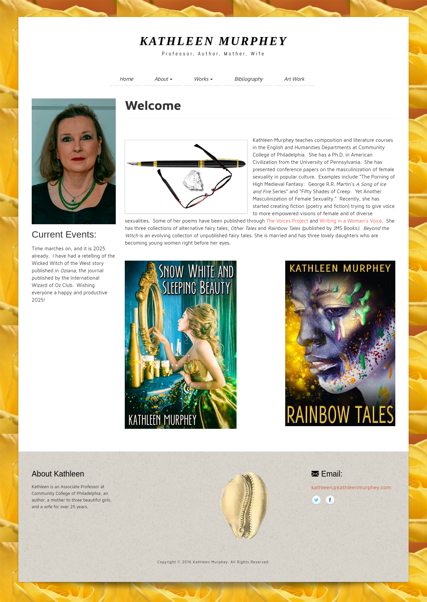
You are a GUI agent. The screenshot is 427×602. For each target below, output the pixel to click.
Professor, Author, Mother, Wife (213, 53)
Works (203, 79)
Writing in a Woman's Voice (351, 221)
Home (126, 79)
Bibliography (248, 79)
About (163, 79)
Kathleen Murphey (213, 41)
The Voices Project (286, 221)
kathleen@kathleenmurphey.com (351, 487)
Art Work (294, 79)
